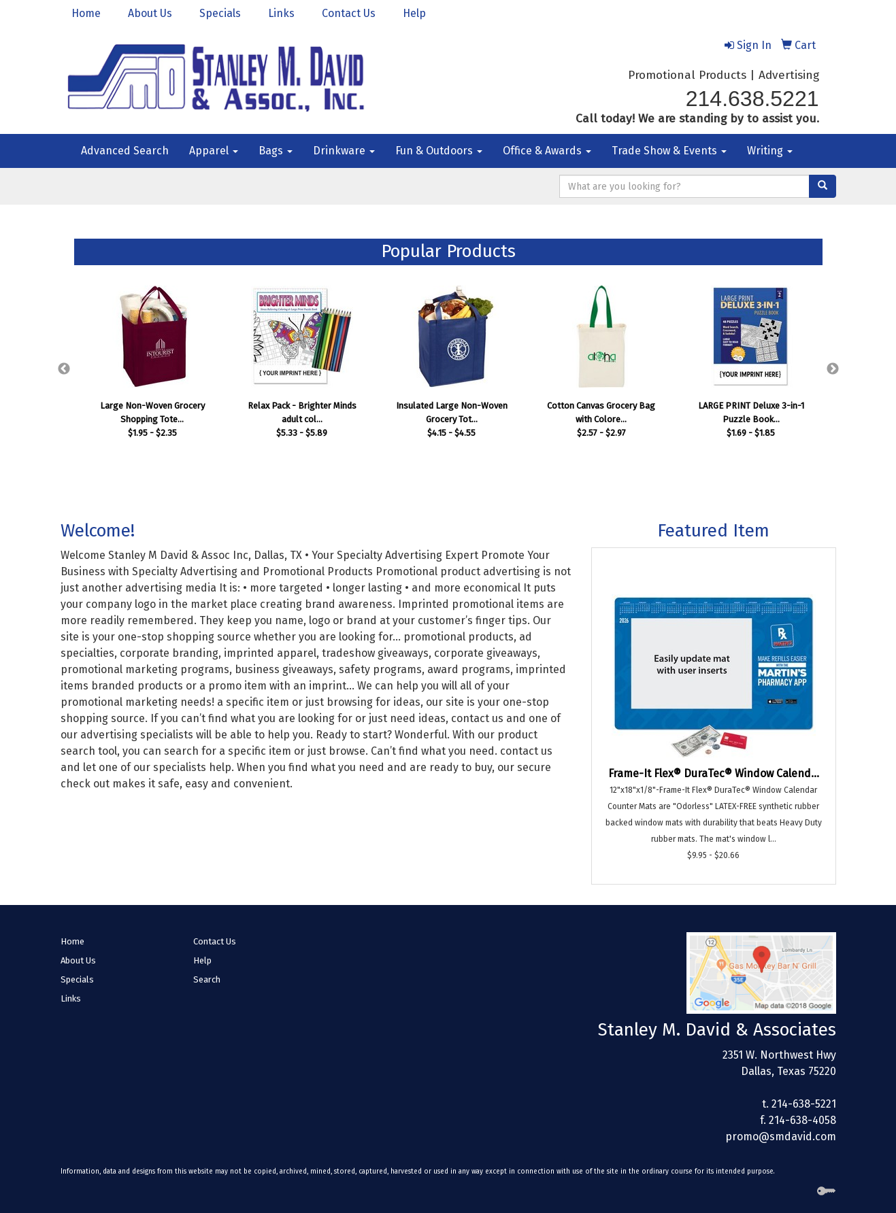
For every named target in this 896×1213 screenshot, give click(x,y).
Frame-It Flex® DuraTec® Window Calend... (713, 773)
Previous (64, 369)
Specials (220, 13)
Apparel (213, 150)
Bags (276, 150)
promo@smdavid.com (780, 1136)
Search (206, 979)
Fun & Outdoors (438, 150)
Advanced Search (125, 150)
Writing (770, 150)
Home (86, 13)
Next (833, 369)
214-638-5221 (803, 1103)
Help (414, 13)
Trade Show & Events (669, 150)
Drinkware (344, 150)
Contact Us (349, 13)
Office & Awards (547, 150)
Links (281, 13)
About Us (150, 13)
